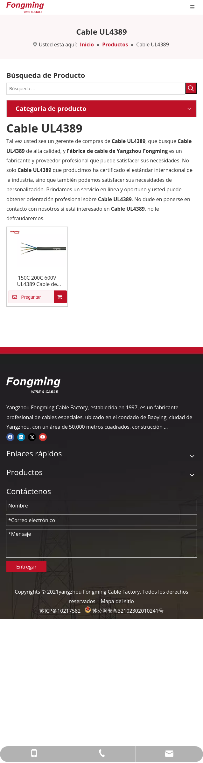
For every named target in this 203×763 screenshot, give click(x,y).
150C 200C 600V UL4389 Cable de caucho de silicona (37, 281)
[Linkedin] (21, 436)
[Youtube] (43, 436)
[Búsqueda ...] (95, 89)
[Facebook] (10, 436)
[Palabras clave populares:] (191, 88)
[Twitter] (32, 436)
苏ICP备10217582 (59, 610)
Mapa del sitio (117, 601)
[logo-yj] (33, 385)
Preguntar (24, 296)
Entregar (26, 566)
